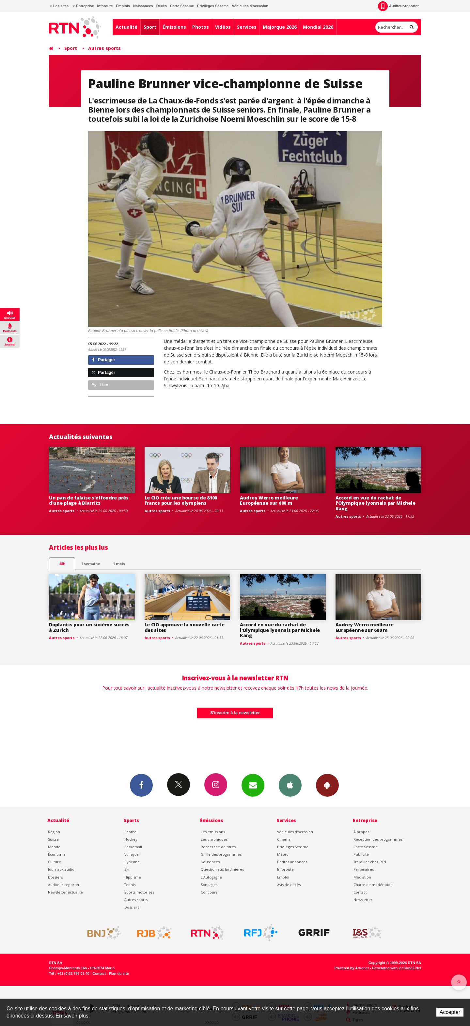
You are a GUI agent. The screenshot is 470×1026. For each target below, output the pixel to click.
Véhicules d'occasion (250, 6)
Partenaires (363, 869)
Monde (54, 847)
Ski (126, 869)
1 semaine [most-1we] (90, 563)
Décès (161, 6)
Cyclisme (132, 862)
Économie (57, 854)
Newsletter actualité (65, 892)
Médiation (362, 877)
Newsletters (253, 785)
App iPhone (290, 785)
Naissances (143, 6)
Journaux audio (61, 869)
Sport (150, 27)
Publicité (361, 854)
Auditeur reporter (64, 884)
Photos (200, 27)
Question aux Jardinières (222, 869)
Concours (209, 892)
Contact (360, 892)
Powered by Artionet (352, 968)
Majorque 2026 (280, 27)
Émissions (174, 27)
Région (54, 832)
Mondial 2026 (318, 27)
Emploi (283, 877)
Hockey (130, 839)
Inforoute (105, 6)
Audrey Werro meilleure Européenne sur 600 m (269, 500)
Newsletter (362, 899)
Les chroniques (214, 839)
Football (131, 832)
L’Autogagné (211, 877)
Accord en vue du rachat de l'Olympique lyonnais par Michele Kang (375, 503)
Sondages (209, 884)
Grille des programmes (221, 854)
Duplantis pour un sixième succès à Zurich (89, 627)
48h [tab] (62, 563)
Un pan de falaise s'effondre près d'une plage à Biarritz (89, 500)
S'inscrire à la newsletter (235, 712)
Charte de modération (373, 884)
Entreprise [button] (83, 6)
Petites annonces (292, 862)
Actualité (126, 27)
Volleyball (132, 854)
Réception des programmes (377, 839)
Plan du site (119, 973)
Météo (283, 854)
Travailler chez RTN (369, 862)
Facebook (141, 785)
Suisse (53, 839)
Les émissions (213, 832)
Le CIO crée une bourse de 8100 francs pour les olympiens (181, 500)
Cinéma (283, 839)
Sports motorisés (139, 892)
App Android (327, 785)
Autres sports (104, 48)
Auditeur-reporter (398, 6)
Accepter (450, 1012)
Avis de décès (289, 884)
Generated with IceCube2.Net (396, 968)
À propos (361, 832)
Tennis (129, 884)
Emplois (123, 6)
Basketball (133, 847)
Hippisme (132, 877)
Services (247, 27)
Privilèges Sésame (213, 6)
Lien (100, 384)
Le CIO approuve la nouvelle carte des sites (185, 627)
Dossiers (55, 877)
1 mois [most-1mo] (119, 563)
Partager (103, 359)
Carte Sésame (182, 6)
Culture (54, 862)
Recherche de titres (218, 847)
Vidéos (223, 27)
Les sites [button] (59, 6)
